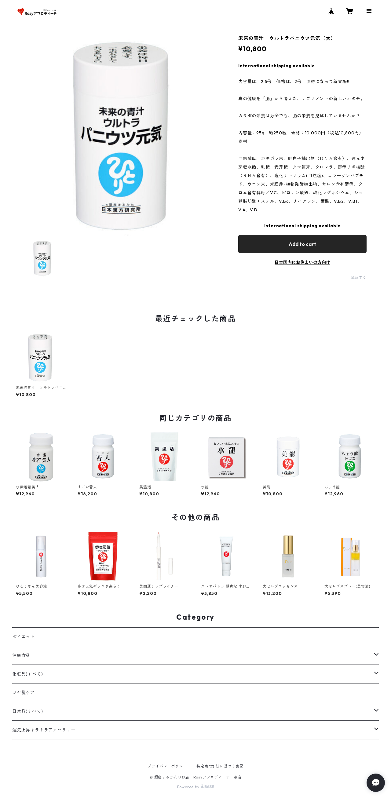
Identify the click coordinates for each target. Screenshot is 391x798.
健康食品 (21, 655)
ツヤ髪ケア (23, 692)
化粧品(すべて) (27, 674)
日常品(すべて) (27, 711)
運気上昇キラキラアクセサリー (43, 730)
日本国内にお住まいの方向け (302, 262)
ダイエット (23, 636)
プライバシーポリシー (167, 766)
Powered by (195, 787)
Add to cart (302, 244)
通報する (359, 277)
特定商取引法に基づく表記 (219, 766)
